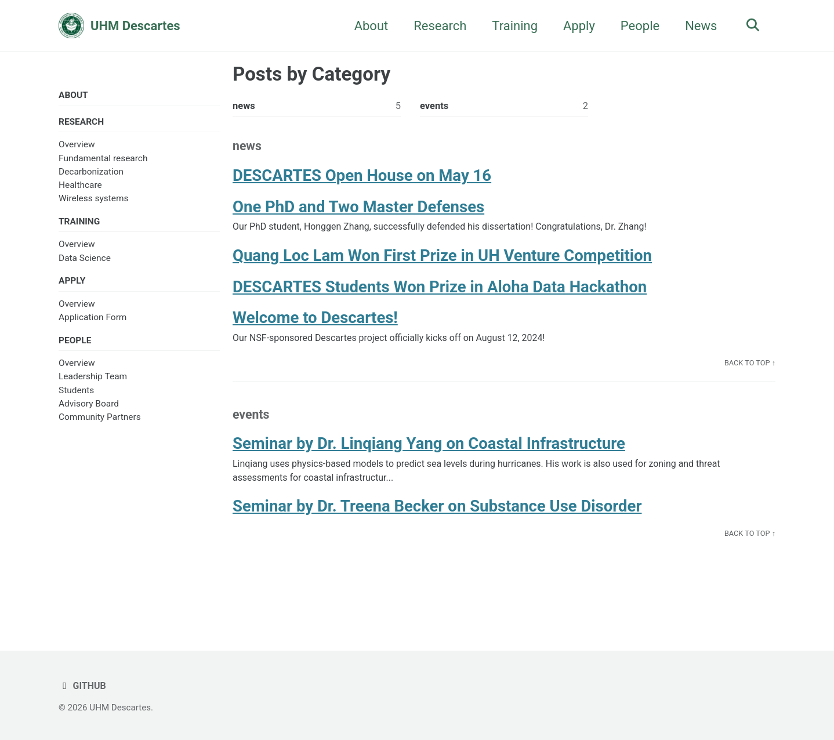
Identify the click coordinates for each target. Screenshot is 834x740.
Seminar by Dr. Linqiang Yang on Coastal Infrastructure (429, 450)
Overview (77, 145)
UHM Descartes (135, 26)
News (698, 26)
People (637, 26)
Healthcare (80, 186)
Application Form (92, 319)
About (368, 26)
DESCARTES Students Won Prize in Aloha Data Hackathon (440, 290)
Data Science (85, 260)
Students (76, 393)
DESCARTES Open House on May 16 (362, 177)
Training (512, 26)
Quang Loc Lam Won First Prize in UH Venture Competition (442, 259)
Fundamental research (103, 159)
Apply (576, 26)
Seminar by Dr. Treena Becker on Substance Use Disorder (437, 515)
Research (437, 26)
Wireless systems (94, 199)
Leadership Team (93, 380)
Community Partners (100, 420)
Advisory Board (89, 406)
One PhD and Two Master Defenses (358, 209)
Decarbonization (91, 173)
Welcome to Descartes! (315, 322)
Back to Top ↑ (749, 368)
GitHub (83, 685)
